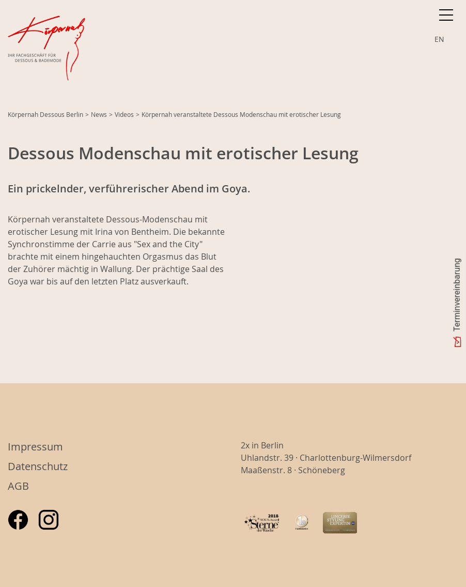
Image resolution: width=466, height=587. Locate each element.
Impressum (35, 447)
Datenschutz (38, 466)
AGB (18, 486)
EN (439, 39)
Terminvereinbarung (457, 295)
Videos (124, 114)
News (99, 114)
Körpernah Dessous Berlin (45, 114)
